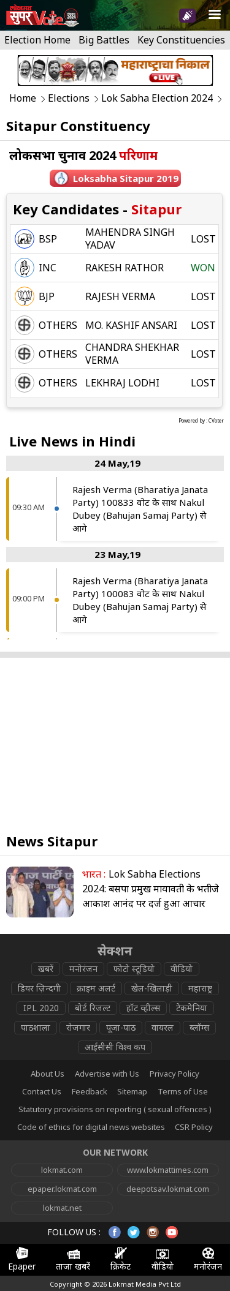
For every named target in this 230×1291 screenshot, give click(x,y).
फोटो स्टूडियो (134, 968)
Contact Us (41, 1091)
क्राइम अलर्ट (96, 988)
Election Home (37, 40)
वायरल (162, 1027)
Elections (69, 98)
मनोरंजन (83, 968)
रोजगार (78, 1027)
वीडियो (182, 968)
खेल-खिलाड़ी (151, 988)
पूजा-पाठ (121, 1027)
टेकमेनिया (191, 1008)
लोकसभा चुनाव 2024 (83, 155)
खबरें (45, 968)
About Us (47, 1073)
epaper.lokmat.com (62, 1188)
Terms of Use (183, 1091)
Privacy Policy (174, 1073)
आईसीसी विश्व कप (115, 1047)
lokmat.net (62, 1207)
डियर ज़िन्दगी (39, 988)
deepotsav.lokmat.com (167, 1188)
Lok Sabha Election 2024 (157, 98)
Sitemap (132, 1091)
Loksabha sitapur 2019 (125, 178)
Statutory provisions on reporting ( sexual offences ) (115, 1109)
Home (22, 98)
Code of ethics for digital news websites (91, 1126)
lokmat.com (62, 1169)
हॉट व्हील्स (143, 1008)
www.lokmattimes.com (168, 1169)
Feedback (89, 1091)
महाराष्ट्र (200, 988)
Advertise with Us (107, 1073)
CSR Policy (194, 1126)
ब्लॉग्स (199, 1027)
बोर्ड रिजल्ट (92, 1008)
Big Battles (104, 40)
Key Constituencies (181, 40)
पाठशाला (35, 1027)
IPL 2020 (41, 1008)
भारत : (93, 874)
